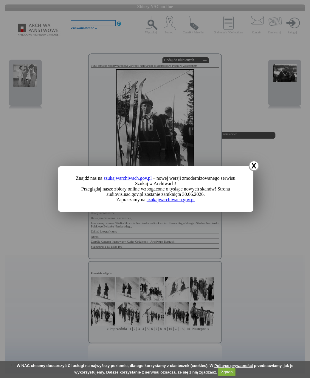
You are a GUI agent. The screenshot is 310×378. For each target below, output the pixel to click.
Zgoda (227, 372)
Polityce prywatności (233, 365)
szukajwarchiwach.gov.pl (127, 178)
